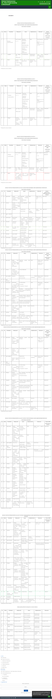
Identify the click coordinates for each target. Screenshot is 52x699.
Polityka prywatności (5, 664)
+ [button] (38, 1)
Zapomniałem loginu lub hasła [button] (26, 692)
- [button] (40, 1)
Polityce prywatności (45, 694)
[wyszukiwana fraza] (44, 4)
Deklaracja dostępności (6, 660)
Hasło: (25, 686)
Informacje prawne (5, 662)
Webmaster (4, 657)
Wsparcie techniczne (5, 659)
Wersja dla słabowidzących (6, 697)
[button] (44, 1)
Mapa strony (4, 667)
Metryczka (4, 665)
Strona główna (4, 15)
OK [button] (49, 696)
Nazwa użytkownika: (25, 683)
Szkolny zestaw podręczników (21, 15)
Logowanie (48, 1)
